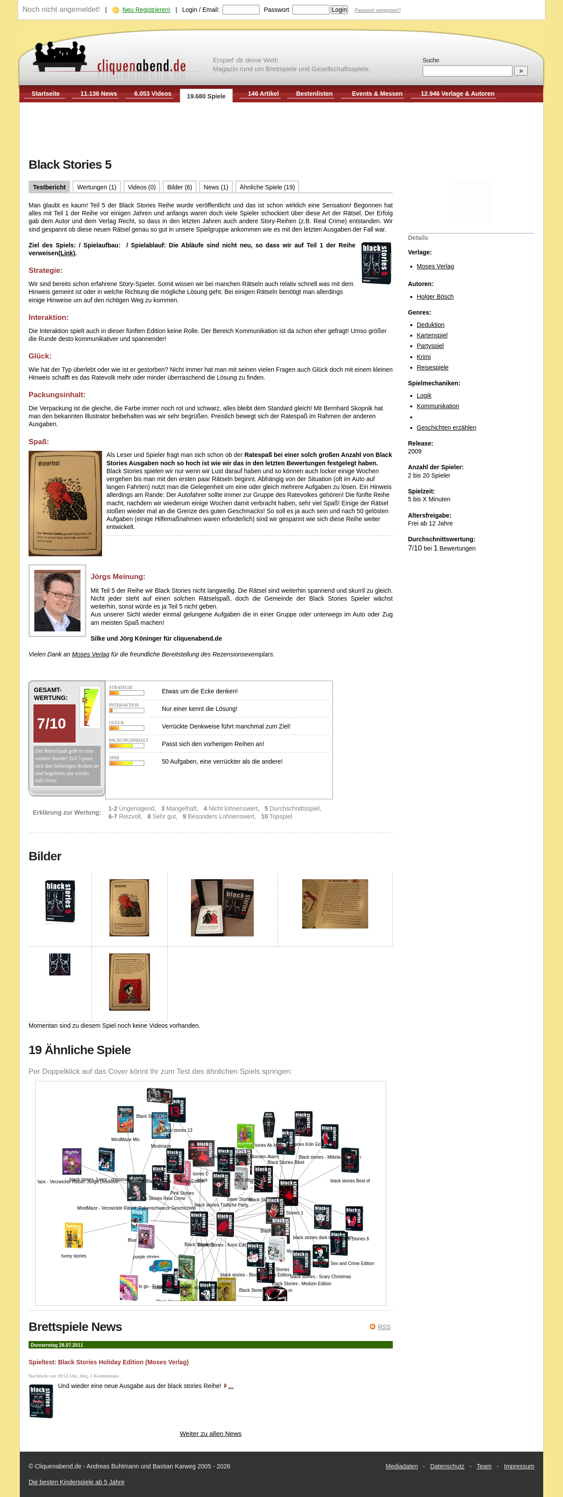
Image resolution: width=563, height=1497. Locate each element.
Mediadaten (402, 1466)
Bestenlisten (314, 93)
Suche (431, 60)
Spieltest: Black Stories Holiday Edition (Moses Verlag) (109, 1362)
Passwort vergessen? (378, 10)
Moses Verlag (435, 266)
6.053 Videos (153, 93)
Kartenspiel (432, 335)
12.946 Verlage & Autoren (458, 93)
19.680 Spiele (206, 96)
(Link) (66, 253)
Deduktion (431, 324)
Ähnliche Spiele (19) (267, 187)
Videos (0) (142, 187)
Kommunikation (438, 406)
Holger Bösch (435, 296)
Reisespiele (433, 367)
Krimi (424, 356)
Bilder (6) (179, 187)
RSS (384, 1326)
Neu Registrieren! (146, 9)
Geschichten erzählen (446, 427)
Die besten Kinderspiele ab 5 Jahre (76, 1482)
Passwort (276, 9)
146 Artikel (263, 93)
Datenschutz (447, 1466)
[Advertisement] (281, 131)
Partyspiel (430, 345)
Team (484, 1466)
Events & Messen (377, 93)
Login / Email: (200, 9)
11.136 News (98, 93)
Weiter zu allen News (211, 1433)
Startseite (46, 93)
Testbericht (49, 187)
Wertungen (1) (96, 187)
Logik (424, 395)
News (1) (216, 187)
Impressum (519, 1466)
